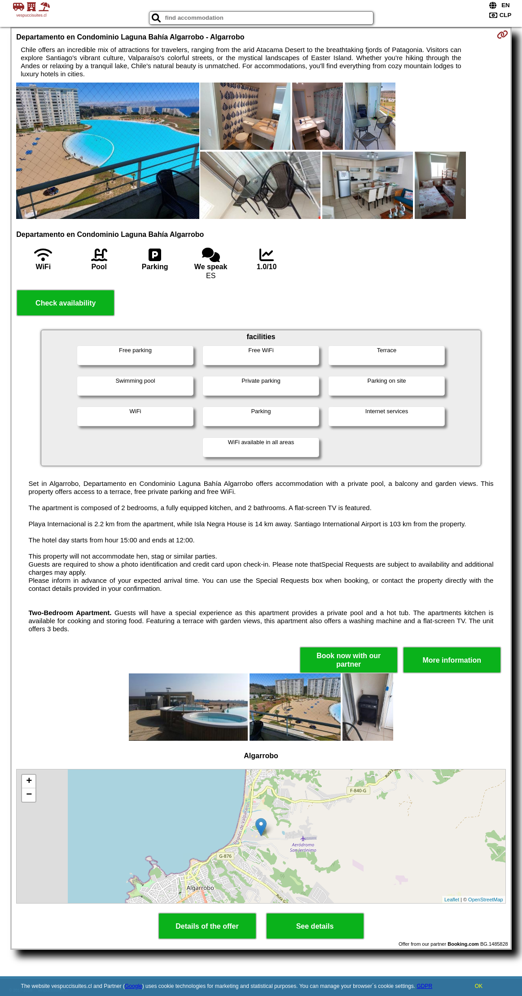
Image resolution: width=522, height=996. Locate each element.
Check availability (65, 303)
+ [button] (29, 781)
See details (315, 926)
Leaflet (451, 899)
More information (451, 660)
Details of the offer (206, 926)
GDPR (424, 986)
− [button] (29, 795)
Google (133, 986)
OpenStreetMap (485, 899)
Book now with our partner (348, 660)
